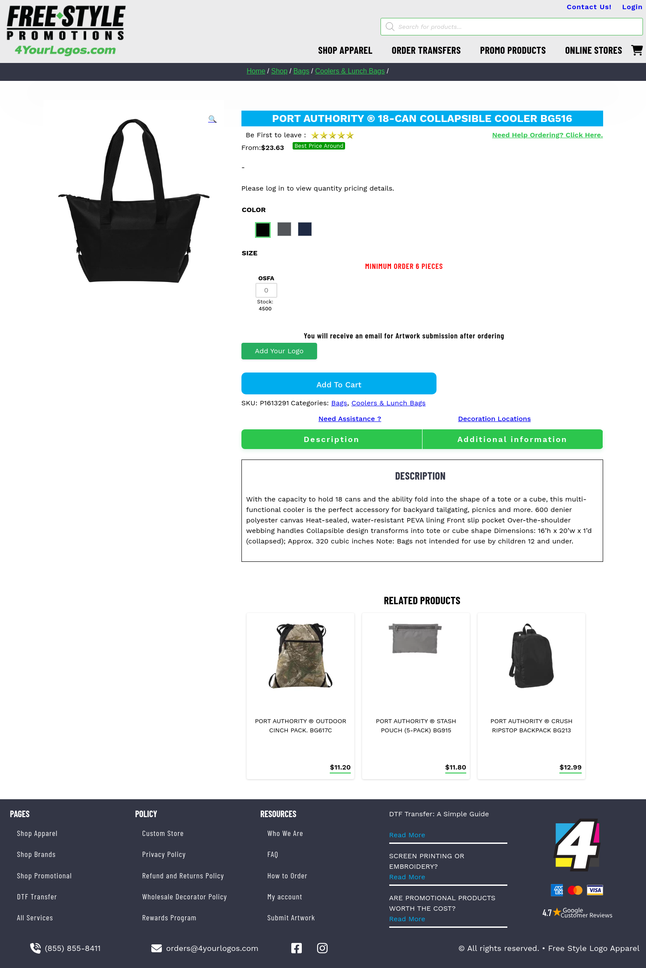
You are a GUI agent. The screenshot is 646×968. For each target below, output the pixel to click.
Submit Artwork (291, 917)
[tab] (331, 439)
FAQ (272, 854)
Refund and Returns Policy (183, 875)
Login (632, 7)
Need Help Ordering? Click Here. (547, 135)
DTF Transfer (37, 896)
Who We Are (285, 833)
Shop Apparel (37, 833)
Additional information (512, 439)
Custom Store (163, 833)
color (254, 209)
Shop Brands (36, 854)
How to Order (287, 875)
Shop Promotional (44, 875)
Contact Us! (589, 7)
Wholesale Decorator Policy (184, 896)
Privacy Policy (164, 854)
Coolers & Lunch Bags (350, 71)
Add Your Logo (279, 351)
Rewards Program (169, 917)
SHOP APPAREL (345, 50)
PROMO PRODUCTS (513, 50)
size (250, 253)
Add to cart (339, 384)
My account (284, 896)
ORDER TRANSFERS (426, 50)
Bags (301, 71)
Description (332, 439)
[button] (212, 119)
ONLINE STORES (593, 50)
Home (256, 71)
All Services (35, 917)
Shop (279, 71)
